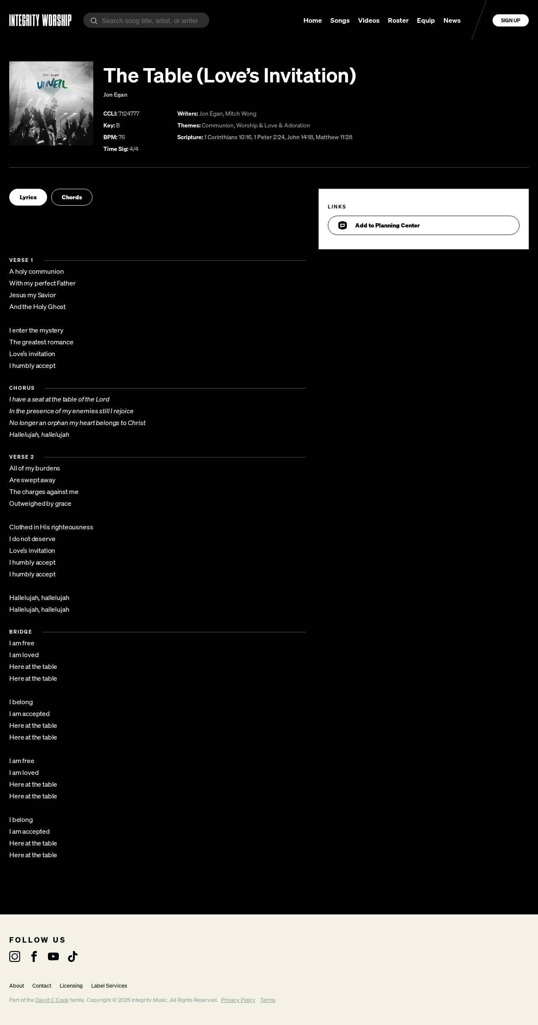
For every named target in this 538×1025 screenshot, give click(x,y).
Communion (218, 125)
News (452, 20)
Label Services (109, 985)
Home (312, 20)
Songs (340, 20)
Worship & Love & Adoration (273, 125)
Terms (267, 1000)
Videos (369, 20)
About (16, 985)
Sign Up (510, 20)
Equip (426, 20)
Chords (72, 197)
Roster (398, 20)
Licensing (71, 985)
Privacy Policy (238, 1000)
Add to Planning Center (379, 225)
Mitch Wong (240, 113)
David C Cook (52, 1000)
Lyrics (28, 197)
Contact (41, 985)
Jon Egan (115, 94)
